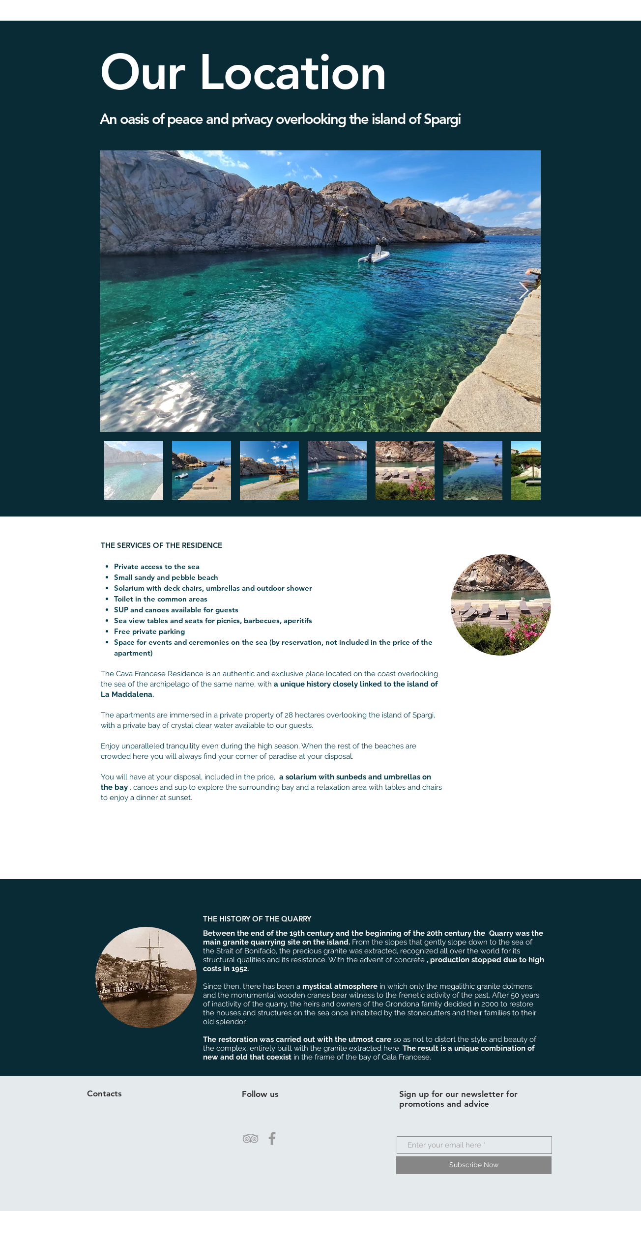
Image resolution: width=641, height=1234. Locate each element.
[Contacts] (124, 1094)
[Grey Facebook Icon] (272, 1138)
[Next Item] (523, 291)
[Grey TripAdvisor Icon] (250, 1138)
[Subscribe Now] (474, 1165)
